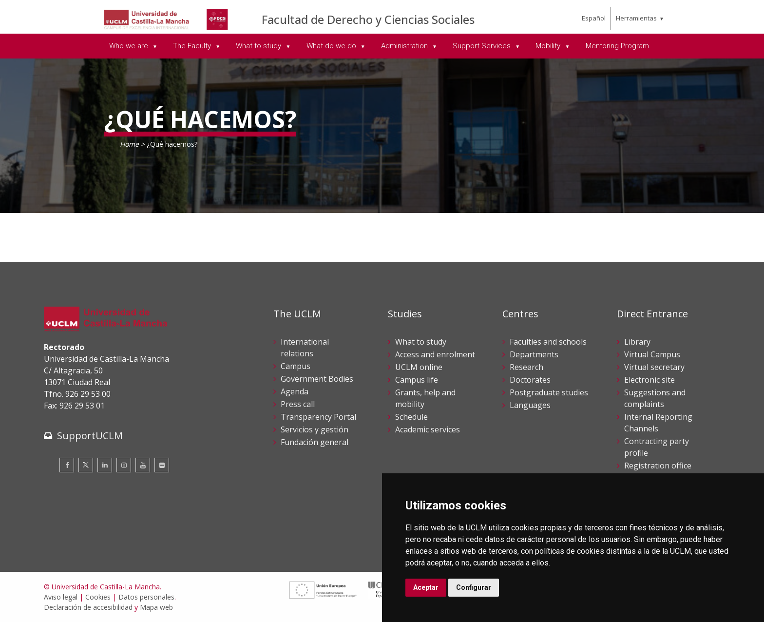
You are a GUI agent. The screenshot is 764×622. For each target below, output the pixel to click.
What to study (420, 341)
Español (594, 18)
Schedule (411, 416)
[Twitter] (85, 465)
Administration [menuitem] (405, 45)
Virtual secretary (654, 367)
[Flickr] (161, 465)
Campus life (416, 379)
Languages (530, 405)
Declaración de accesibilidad (88, 607)
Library (637, 341)
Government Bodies (317, 378)
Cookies (98, 597)
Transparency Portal (318, 416)
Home (129, 144)
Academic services (427, 429)
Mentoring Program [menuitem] (617, 45)
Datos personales (146, 597)
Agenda (294, 391)
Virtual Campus (652, 354)
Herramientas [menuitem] (636, 18)
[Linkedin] (104, 465)
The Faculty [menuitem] (193, 45)
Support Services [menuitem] (483, 45)
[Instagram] (123, 465)
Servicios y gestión (314, 429)
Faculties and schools (548, 341)
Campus (295, 366)
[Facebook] (66, 465)
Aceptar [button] (426, 587)
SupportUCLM (90, 435)
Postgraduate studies (549, 392)
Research (526, 367)
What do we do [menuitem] (332, 45)
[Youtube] (142, 465)
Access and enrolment (435, 354)
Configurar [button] (473, 587)
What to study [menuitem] (259, 45)
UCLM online (418, 367)
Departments (534, 354)
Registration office (657, 465)
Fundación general (314, 442)
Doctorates (530, 379)
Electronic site (649, 379)
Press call (298, 404)
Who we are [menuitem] (129, 45)
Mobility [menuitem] (548, 45)
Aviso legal (60, 597)
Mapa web (156, 607)
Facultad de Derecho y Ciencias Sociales (368, 19)
